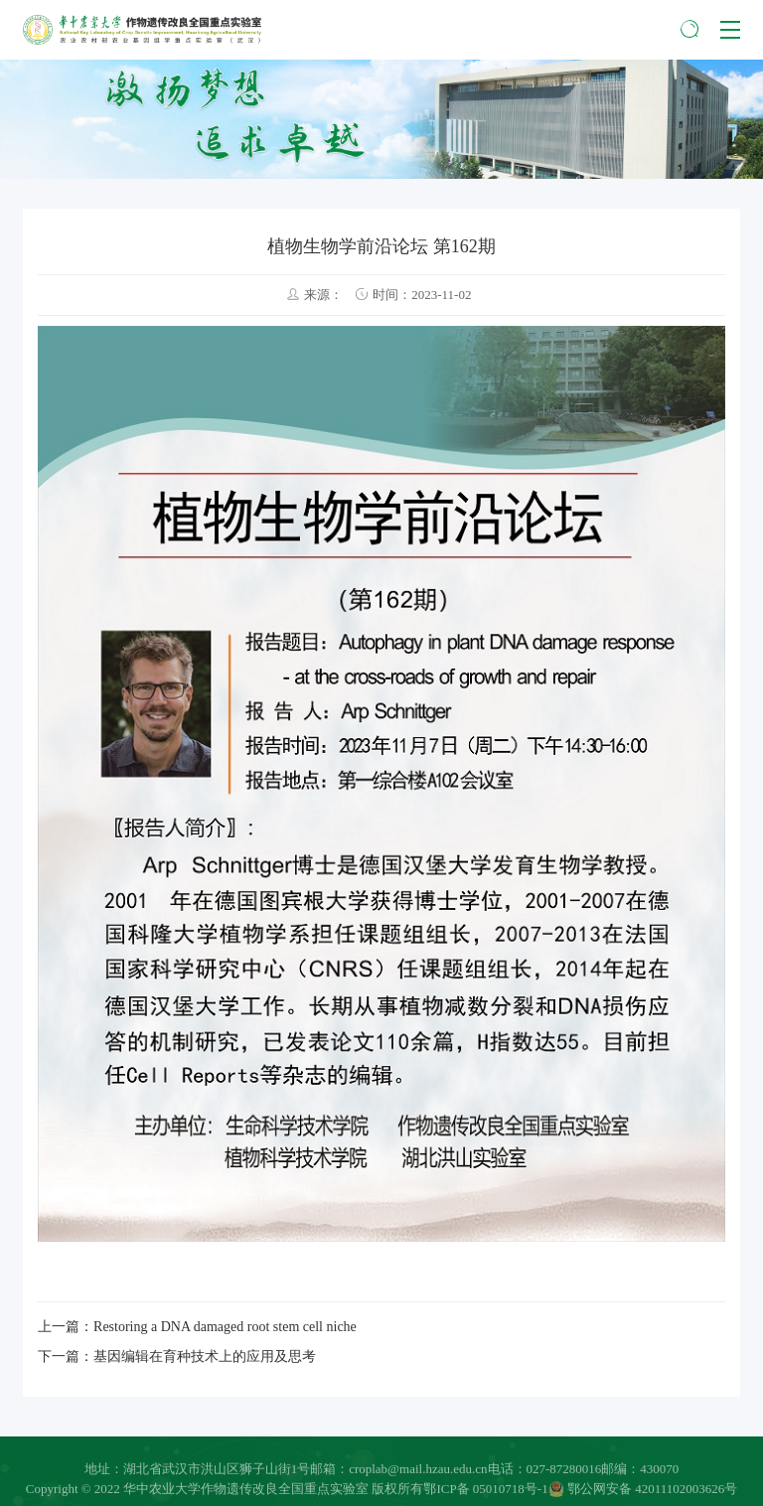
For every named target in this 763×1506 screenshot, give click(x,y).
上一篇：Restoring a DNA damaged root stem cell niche (197, 1326)
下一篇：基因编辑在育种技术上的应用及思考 (177, 1356)
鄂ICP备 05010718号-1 (485, 1492)
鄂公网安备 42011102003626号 (643, 1492)
